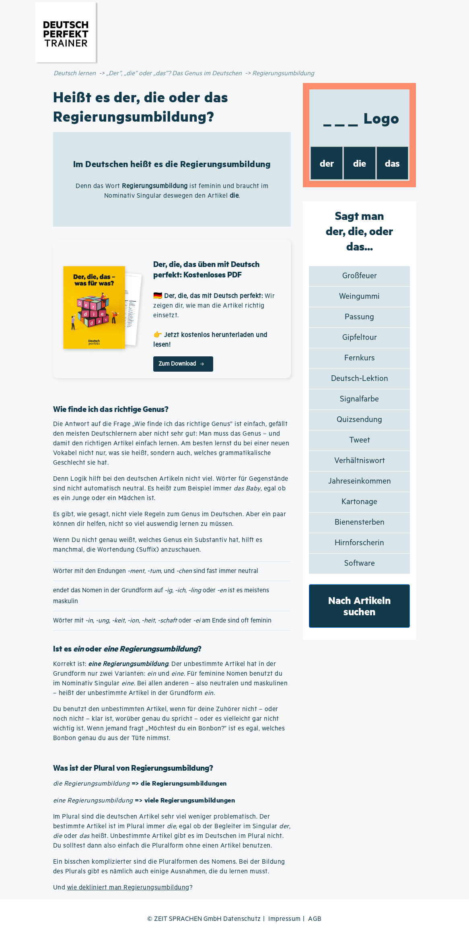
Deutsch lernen (74, 73)
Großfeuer (359, 276)
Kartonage (359, 502)
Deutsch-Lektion (359, 378)
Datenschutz (242, 919)
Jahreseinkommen (359, 481)
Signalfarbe (359, 399)
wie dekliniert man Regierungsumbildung (128, 887)
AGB (315, 919)
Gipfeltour (359, 337)
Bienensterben (360, 522)
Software (359, 563)
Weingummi (359, 296)
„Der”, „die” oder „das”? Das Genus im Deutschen (174, 73)
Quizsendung (359, 419)
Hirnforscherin (359, 543)
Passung (359, 317)
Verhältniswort (359, 460)
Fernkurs (359, 358)
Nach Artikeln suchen (359, 606)
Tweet (359, 440)
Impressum (284, 919)
